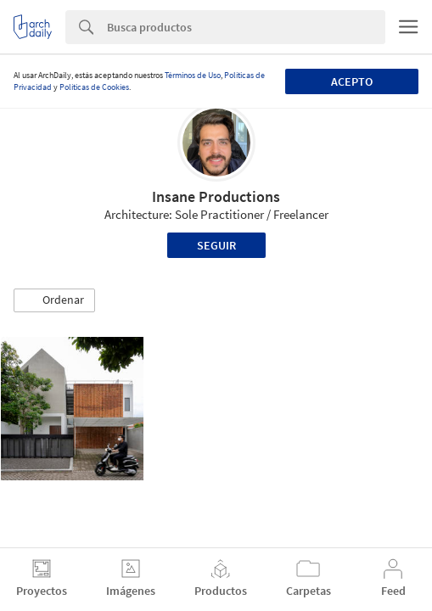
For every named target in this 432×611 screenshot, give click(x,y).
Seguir (216, 245)
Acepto (352, 81)
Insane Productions (216, 196)
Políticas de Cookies (94, 86)
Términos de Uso (193, 75)
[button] (54, 300)
